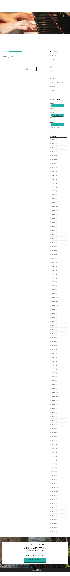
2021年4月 (55, 377)
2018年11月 (55, 491)
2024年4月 (55, 234)
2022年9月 (55, 309)
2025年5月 (55, 183)
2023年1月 (55, 294)
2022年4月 (55, 329)
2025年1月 (55, 199)
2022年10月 (55, 305)
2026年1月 (55, 151)
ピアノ (52, 67)
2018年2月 (55, 527)
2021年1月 (55, 388)
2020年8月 (55, 408)
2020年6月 (55, 416)
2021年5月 (55, 373)
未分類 (52, 90)
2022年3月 (55, 333)
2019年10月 (55, 448)
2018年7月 (55, 507)
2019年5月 (55, 468)
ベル (51, 75)
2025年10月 (55, 163)
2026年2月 (55, 147)
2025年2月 (55, 195)
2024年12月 (55, 203)
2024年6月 (55, 226)
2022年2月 (55, 337)
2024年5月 (55, 230)
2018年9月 (55, 499)
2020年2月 (55, 432)
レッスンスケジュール (56, 79)
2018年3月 (55, 523)
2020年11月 (55, 396)
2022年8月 (55, 313)
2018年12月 (55, 487)
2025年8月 (55, 171)
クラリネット (54, 59)
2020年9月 (55, 404)
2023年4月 (55, 282)
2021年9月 (55, 357)
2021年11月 (55, 349)
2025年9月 (55, 167)
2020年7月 (55, 412)
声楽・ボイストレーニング (58, 83)
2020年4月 (55, 424)
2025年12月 (55, 155)
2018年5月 (55, 515)
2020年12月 (55, 392)
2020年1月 (55, 436)
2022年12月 (55, 297)
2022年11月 (55, 301)
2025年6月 (55, 179)
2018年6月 (55, 511)
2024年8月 (55, 218)
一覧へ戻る (25, 69)
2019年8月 (55, 456)
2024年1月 (55, 246)
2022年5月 (55, 325)
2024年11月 (55, 206)
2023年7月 (55, 270)
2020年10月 (55, 400)
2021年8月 (55, 361)
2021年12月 (55, 345)
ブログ (52, 71)
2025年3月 (55, 191)
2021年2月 (55, 385)
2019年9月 (55, 452)
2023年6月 (55, 274)
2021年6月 (55, 369)
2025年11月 (55, 159)
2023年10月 (55, 258)
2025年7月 (55, 175)
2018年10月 (55, 495)
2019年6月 (55, 464)
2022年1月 (55, 341)
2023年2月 (55, 290)
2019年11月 (55, 444)
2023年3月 (55, 286)
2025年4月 (55, 187)
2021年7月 (55, 365)
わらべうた (53, 55)
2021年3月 (55, 381)
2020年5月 (55, 420)
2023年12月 (55, 250)
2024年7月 (55, 222)
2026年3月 (55, 143)
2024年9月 (55, 214)
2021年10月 (55, 353)
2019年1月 (55, 483)
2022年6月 (55, 321)
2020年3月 (55, 428)
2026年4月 (55, 139)
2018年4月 (55, 519)
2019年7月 (55, 460)
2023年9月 (55, 262)
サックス (52, 63)
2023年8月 (55, 266)
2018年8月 (55, 503)
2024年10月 (55, 210)
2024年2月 (55, 242)
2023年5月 (55, 278)
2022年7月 (55, 317)
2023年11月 (55, 254)
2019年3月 (55, 476)
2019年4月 (55, 472)
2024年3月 (55, 238)
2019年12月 (55, 440)
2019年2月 (55, 479)
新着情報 (52, 87)
